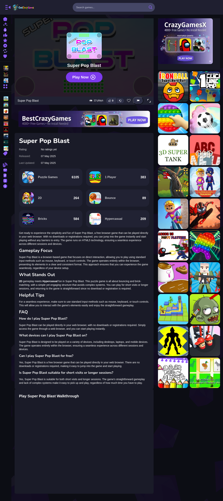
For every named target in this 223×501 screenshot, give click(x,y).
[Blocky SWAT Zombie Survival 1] (205, 277)
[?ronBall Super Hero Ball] (173, 86)
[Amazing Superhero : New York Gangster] (205, 214)
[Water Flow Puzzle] (173, 309)
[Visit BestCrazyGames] (84, 119)
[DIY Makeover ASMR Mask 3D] (173, 277)
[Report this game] (138, 100)
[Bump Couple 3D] (205, 341)
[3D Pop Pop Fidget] (173, 118)
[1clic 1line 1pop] (205, 86)
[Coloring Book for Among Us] (173, 373)
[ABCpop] (205, 150)
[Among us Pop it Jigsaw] (205, 245)
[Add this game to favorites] (128, 100)
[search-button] (150, 7)
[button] (149, 100)
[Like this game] (111, 101)
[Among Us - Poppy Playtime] (173, 245)
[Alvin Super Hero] (205, 182)
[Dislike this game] (120, 100)
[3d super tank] (173, 150)
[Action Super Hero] (173, 182)
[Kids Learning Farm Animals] (205, 373)
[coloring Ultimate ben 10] (173, 341)
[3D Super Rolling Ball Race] (205, 118)
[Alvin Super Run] (173, 214)
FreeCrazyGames (23, 7)
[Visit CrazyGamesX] (189, 41)
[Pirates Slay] (205, 309)
